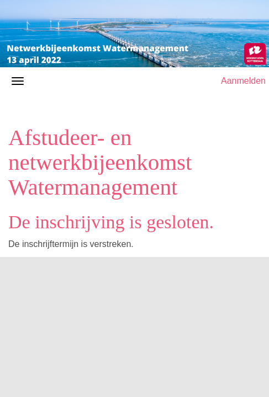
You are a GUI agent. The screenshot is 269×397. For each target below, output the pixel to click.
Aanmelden (243, 80)
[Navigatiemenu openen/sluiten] (18, 81)
